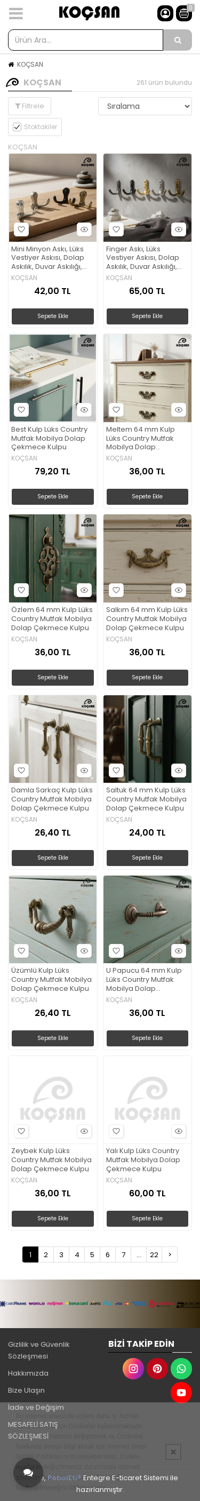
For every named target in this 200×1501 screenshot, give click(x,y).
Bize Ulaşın (26, 1390)
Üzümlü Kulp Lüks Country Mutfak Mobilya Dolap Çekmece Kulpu (51, 980)
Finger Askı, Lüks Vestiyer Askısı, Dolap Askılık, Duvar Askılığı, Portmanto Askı (142, 258)
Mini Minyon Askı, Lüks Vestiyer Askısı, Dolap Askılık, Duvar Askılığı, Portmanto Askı (47, 258)
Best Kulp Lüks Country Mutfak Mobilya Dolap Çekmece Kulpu (49, 438)
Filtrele (29, 106)
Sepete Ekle (52, 316)
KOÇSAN (30, 64)
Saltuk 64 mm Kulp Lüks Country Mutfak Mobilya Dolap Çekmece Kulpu (146, 799)
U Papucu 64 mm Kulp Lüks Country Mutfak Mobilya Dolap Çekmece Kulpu (144, 980)
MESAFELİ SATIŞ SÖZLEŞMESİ (33, 1430)
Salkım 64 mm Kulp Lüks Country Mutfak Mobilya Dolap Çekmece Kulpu (147, 619)
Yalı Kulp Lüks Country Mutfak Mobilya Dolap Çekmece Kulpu (143, 1160)
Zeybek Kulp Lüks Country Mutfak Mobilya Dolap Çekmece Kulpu (51, 1160)
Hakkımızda (28, 1373)
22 (154, 1255)
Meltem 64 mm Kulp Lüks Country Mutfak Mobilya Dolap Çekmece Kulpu (140, 438)
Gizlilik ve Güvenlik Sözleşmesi (39, 1350)
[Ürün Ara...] (177, 40)
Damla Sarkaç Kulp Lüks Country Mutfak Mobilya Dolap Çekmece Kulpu (52, 799)
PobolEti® (64, 1478)
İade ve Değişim (36, 1407)
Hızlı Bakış (83, 229)
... (139, 1255)
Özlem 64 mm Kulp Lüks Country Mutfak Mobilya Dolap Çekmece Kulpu (52, 619)
